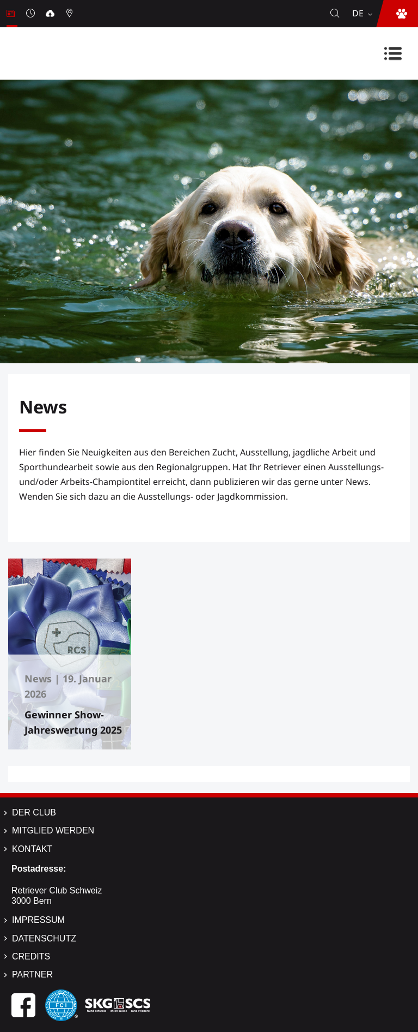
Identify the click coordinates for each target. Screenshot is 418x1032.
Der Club (34, 812)
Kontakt (32, 849)
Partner (32, 974)
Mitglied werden (53, 830)
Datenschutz (44, 938)
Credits (31, 956)
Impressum (38, 920)
